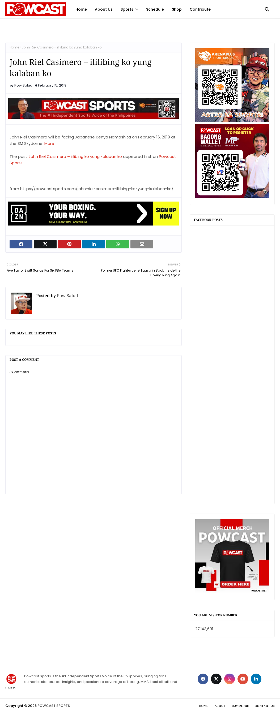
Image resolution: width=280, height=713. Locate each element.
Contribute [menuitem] (200, 9)
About (220, 706)
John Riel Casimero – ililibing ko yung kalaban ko (75, 156)
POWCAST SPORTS (53, 705)
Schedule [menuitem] (155, 9)
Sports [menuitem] (127, 9)
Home (14, 47)
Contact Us (264, 706)
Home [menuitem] (81, 9)
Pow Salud (23, 85)
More (49, 143)
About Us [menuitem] (104, 9)
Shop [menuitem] (177, 9)
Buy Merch (240, 706)
